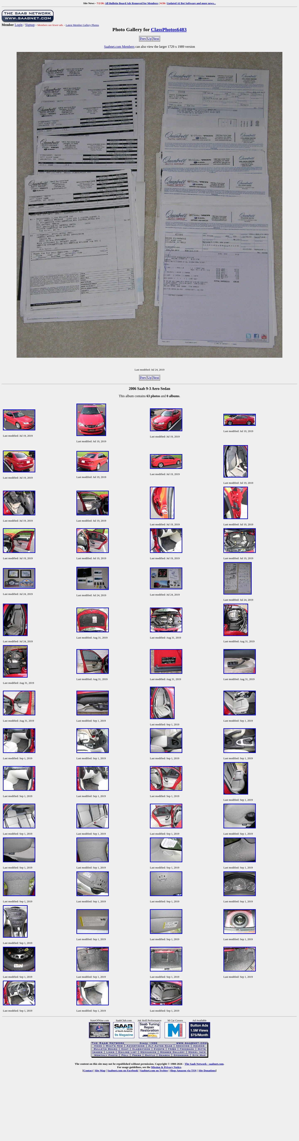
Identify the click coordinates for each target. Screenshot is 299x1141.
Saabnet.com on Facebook (122, 1070)
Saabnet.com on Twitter (154, 1070)
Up (149, 38)
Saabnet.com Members (119, 46)
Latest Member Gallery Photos (82, 25)
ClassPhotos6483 (169, 29)
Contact (88, 1070)
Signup (29, 25)
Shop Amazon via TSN (183, 1070)
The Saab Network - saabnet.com (204, 1063)
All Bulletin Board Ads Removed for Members (131, 3)
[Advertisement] (149, 1110)
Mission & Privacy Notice (166, 1067)
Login (19, 25)
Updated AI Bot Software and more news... (191, 3)
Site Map (100, 1070)
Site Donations (207, 1070)
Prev (143, 38)
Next (156, 38)
